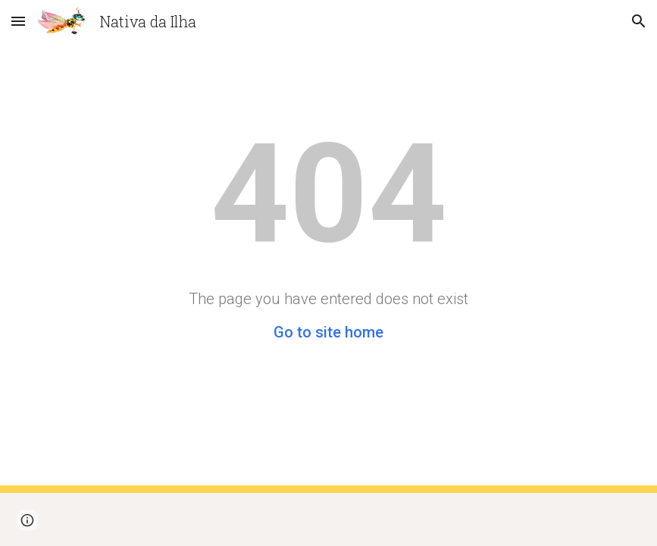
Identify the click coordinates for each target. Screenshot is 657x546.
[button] (18, 21)
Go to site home (328, 332)
